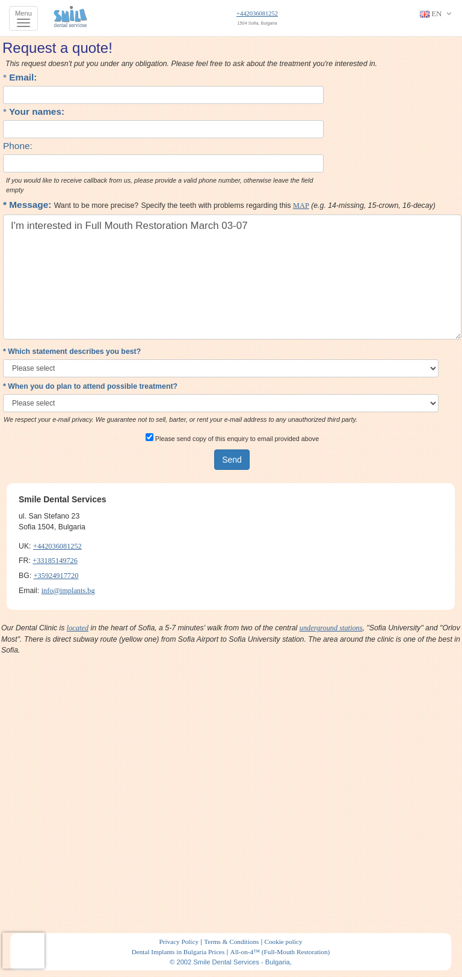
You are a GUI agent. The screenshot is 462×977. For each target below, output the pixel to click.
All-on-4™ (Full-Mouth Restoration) (280, 951)
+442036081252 (257, 13)
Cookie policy (283, 941)
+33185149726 (55, 560)
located (77, 628)
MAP (301, 205)
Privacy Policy (179, 941)
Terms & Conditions (231, 941)
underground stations (331, 628)
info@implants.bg (68, 590)
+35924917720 (56, 575)
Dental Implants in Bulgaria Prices (178, 951)
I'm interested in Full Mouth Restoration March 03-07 (232, 277)
